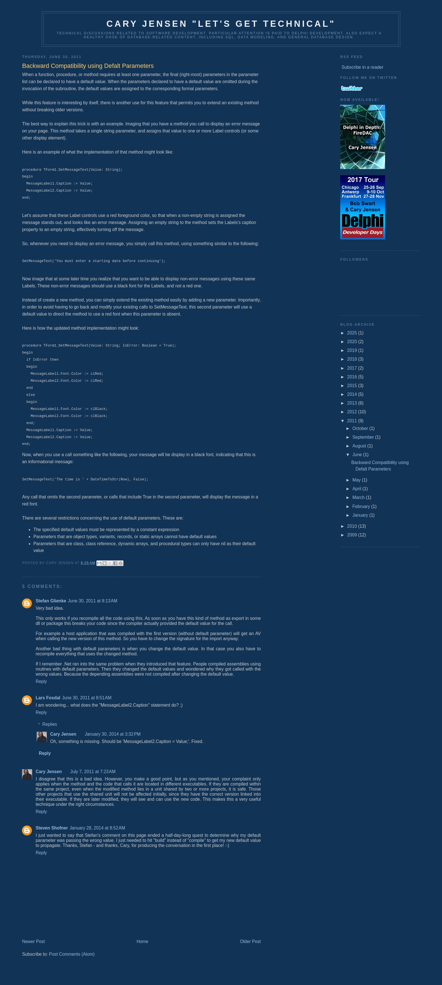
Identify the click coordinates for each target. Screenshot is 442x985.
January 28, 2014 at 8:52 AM (97, 828)
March (359, 497)
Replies (49, 724)
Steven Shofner (52, 828)
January (360, 515)
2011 (352, 420)
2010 (352, 526)
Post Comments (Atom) (72, 954)
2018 (352, 359)
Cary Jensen (63, 734)
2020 (352, 341)
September (363, 437)
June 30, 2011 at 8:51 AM (87, 697)
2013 (352, 403)
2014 (352, 394)
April (357, 488)
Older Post (250, 941)
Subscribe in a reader (362, 67)
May (357, 480)
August (359, 445)
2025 (352, 332)
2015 (352, 385)
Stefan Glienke (51, 600)
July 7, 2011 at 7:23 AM (93, 771)
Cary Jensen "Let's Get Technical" (220, 24)
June (357, 454)
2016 (352, 376)
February (361, 506)
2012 (352, 411)
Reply (41, 681)
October (360, 428)
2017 (352, 368)
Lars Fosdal (48, 697)
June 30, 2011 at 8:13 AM (93, 600)
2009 (352, 535)
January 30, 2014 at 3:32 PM (113, 734)
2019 (352, 350)
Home (142, 941)
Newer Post (33, 941)
